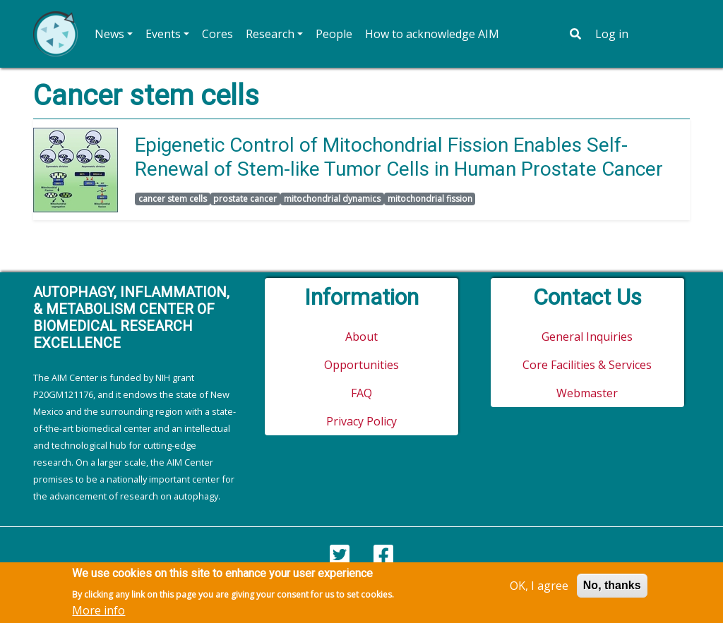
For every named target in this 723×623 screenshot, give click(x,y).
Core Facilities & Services (587, 365)
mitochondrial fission (430, 199)
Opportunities (361, 365)
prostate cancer (245, 199)
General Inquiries (587, 336)
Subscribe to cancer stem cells (38, 231)
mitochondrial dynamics (332, 199)
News (109, 34)
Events (163, 34)
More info (98, 614)
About (361, 336)
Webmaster (587, 393)
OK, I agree (539, 589)
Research (270, 34)
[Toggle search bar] (575, 34)
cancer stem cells (172, 199)
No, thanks (612, 589)
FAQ (361, 393)
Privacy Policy (361, 421)
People (334, 34)
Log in (611, 34)
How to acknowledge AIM (432, 34)
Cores (217, 34)
